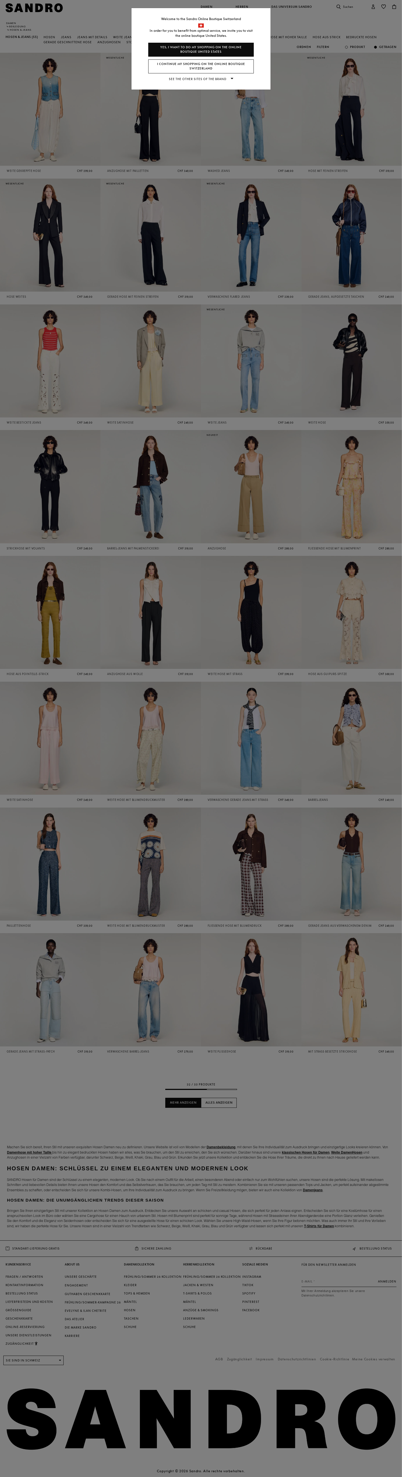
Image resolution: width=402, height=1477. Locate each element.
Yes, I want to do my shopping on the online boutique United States (201, 49)
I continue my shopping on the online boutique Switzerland (201, 66)
